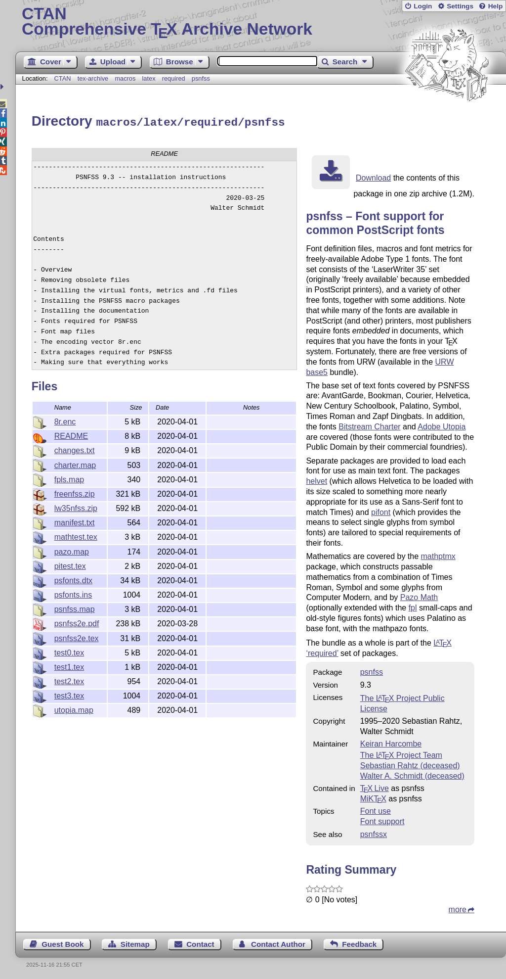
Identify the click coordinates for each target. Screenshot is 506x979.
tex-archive (93, 78)
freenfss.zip (74, 492)
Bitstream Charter (369, 425)
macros (125, 78)
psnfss (201, 78)
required (173, 78)
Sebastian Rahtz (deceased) (410, 764)
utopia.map (73, 708)
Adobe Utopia (441, 425)
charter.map (75, 464)
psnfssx (373, 833)
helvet (316, 479)
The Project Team (401, 753)
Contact (200, 942)
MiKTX (373, 797)
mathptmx (438, 555)
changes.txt (74, 449)
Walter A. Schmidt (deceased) (412, 774)
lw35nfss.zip (75, 507)
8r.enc (65, 420)
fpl (413, 606)
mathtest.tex (75, 535)
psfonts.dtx (73, 579)
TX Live (374, 787)
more (457, 908)
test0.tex (69, 651)
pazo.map (71, 550)
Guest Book (63, 942)
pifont (380, 511)
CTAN (62, 78)
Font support (382, 820)
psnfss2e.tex (76, 637)
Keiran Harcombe (391, 742)
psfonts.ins (73, 593)
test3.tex (69, 694)
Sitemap (135, 942)
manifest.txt (74, 521)
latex (149, 78)
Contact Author (278, 942)
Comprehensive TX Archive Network (261, 22)
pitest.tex (70, 564)
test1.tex (69, 665)
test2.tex (69, 680)
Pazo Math (419, 596)
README (71, 434)
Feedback (359, 942)
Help (495, 6)
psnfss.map (74, 608)
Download (373, 176)
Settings (460, 6)
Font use (375, 809)
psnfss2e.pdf (76, 622)
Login (423, 6)
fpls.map (69, 478)
